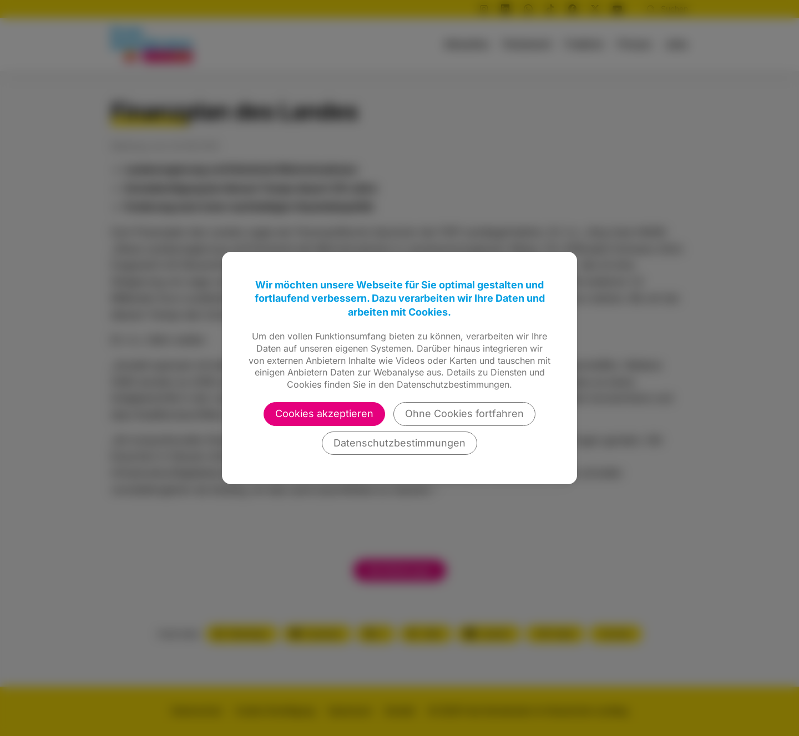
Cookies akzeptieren (324, 413)
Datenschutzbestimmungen (399, 443)
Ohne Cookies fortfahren (464, 413)
